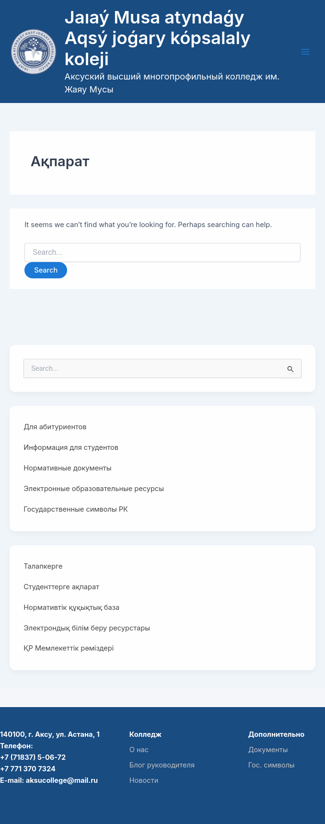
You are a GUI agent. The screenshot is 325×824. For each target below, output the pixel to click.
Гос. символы (271, 765)
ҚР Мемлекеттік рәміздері (68, 648)
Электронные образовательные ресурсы (93, 488)
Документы (268, 749)
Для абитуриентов (54, 427)
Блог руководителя (162, 765)
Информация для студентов (70, 447)
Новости (144, 780)
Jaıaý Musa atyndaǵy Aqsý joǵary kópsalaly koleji (158, 38)
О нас (139, 749)
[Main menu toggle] (305, 52)
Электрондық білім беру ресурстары (86, 628)
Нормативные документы (67, 468)
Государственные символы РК (75, 509)
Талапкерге (42, 566)
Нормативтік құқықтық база (71, 607)
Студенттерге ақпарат (61, 587)
